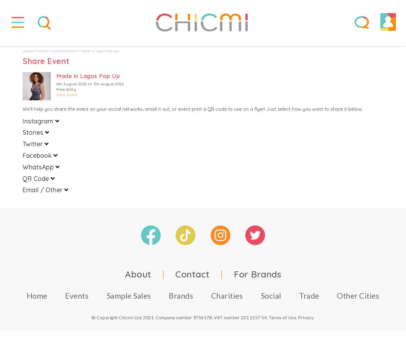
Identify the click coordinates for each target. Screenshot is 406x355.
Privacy (306, 321)
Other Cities (358, 299)
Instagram (41, 125)
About (138, 278)
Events (77, 299)
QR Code (39, 182)
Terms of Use (282, 321)
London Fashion (35, 55)
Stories (36, 136)
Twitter (36, 148)
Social (271, 299)
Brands (181, 299)
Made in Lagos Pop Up (99, 55)
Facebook (40, 159)
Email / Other (46, 194)
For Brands (257, 278)
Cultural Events (65, 55)
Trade (309, 299)
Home (37, 299)
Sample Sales (129, 299)
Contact (192, 278)
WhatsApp (41, 171)
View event (66, 98)
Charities (227, 299)
